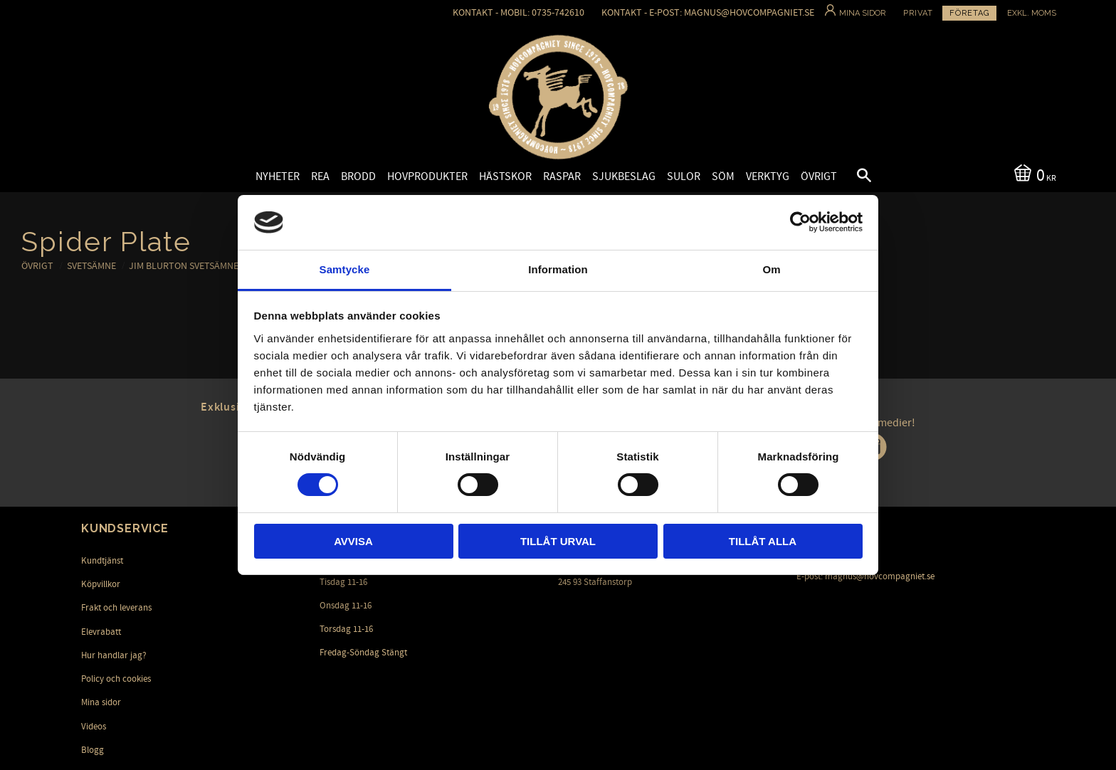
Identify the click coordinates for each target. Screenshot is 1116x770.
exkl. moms (1031, 13)
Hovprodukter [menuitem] (427, 176)
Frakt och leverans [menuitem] (116, 607)
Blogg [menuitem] (92, 750)
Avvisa (353, 541)
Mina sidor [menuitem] (101, 702)
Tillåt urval (558, 541)
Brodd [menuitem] (358, 176)
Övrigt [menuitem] (819, 176)
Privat (918, 13)
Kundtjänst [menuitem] (102, 560)
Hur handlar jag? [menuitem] (114, 655)
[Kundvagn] (1032, 174)
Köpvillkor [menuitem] (100, 584)
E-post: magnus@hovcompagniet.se (865, 576)
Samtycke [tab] (345, 269)
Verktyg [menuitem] (767, 176)
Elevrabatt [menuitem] (101, 632)
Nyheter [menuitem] (278, 176)
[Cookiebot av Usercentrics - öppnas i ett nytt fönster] (800, 222)
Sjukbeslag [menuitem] (624, 176)
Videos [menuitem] (93, 726)
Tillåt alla (762, 541)
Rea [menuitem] (320, 176)
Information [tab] (558, 269)
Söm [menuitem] (723, 176)
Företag (969, 13)
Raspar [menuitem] (562, 176)
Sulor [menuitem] (683, 176)
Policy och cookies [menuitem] (116, 679)
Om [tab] (771, 269)
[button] (852, 177)
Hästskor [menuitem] (505, 176)
